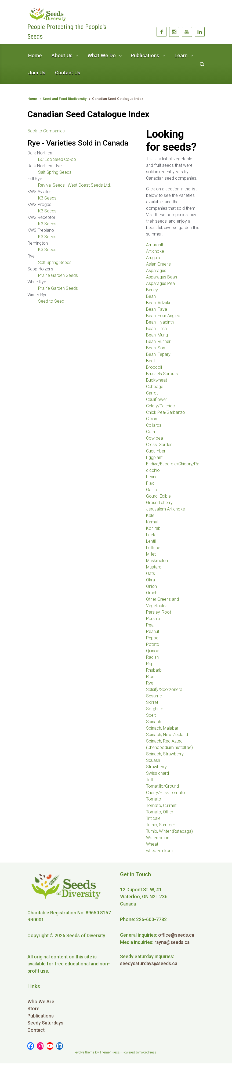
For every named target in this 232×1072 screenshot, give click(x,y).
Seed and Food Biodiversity (64, 99)
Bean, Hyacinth (160, 322)
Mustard (153, 567)
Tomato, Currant (161, 805)
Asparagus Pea (160, 283)
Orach (151, 592)
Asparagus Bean (161, 277)
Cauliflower (156, 399)
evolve (79, 1052)
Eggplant (154, 457)
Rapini (151, 663)
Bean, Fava (156, 309)
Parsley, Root (158, 612)
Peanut (152, 631)
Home (35, 55)
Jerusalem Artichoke (165, 509)
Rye (149, 683)
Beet (150, 360)
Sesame (154, 695)
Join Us (36, 73)
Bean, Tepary (158, 354)
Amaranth (155, 244)
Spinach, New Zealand (167, 734)
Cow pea (154, 438)
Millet (151, 554)
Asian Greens (158, 264)
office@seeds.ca (176, 935)
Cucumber (155, 451)
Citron (151, 418)
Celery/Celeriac (160, 405)
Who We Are (40, 1001)
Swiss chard (157, 773)
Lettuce (153, 547)
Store (33, 1008)
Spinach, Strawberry (165, 753)
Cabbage (154, 386)
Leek (150, 534)
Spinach (153, 721)
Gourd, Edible (158, 496)
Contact (36, 1030)
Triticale (153, 818)
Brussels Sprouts (162, 373)
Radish (152, 657)
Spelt (151, 715)
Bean (151, 296)
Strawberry (156, 766)
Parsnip (153, 618)
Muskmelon (157, 560)
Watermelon (157, 837)
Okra (150, 579)
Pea (150, 625)
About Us (62, 55)
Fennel (152, 476)
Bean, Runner (158, 341)
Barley (152, 289)
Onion (151, 586)
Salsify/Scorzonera (164, 689)
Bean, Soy (155, 347)
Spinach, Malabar (162, 728)
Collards (153, 425)
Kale (150, 515)
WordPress (148, 1052)
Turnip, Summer (160, 824)
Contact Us (67, 73)
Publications (145, 55)
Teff (149, 779)
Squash (153, 760)
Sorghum (154, 708)
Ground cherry (159, 502)
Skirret (152, 702)
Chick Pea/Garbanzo (165, 412)
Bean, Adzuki (158, 302)
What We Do (102, 55)
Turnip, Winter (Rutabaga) (169, 831)
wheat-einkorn (159, 850)
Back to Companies (46, 130)
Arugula (153, 257)
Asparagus (156, 270)
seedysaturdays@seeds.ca (148, 963)
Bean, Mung (157, 335)
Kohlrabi (153, 528)
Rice (150, 676)
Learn (181, 55)
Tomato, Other (159, 811)
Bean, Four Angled (163, 315)
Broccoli (154, 367)
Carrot (152, 393)
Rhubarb (154, 670)
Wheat (152, 844)
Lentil (151, 541)
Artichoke (155, 251)
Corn (150, 431)
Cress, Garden (159, 444)
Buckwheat (156, 380)
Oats (150, 573)
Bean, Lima (156, 328)
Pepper (153, 637)
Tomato (153, 799)
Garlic (151, 489)
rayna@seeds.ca (172, 942)
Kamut (152, 521)
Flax (150, 483)
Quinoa (152, 650)
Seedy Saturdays (45, 1023)
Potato (152, 644)
